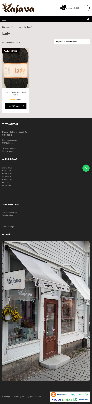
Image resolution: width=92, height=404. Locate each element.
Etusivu (5, 27)
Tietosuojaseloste (9, 212)
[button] (86, 168)
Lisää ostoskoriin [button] (16, 106)
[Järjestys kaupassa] (72, 41)
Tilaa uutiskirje (8, 227)
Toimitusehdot (8, 215)
